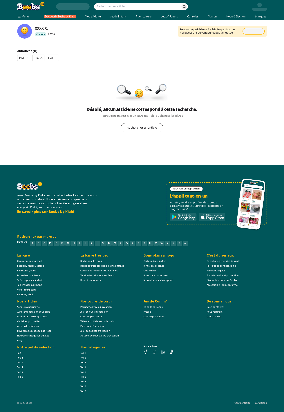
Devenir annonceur (90, 280)
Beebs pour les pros (91, 261)
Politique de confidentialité (221, 266)
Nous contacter (215, 307)
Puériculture (143, 16)
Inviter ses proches (154, 266)
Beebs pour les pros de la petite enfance (102, 266)
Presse (147, 312)
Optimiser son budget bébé (32, 317)
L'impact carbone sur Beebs (222, 280)
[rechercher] (184, 7)
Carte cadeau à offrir (155, 261)
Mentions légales (216, 271)
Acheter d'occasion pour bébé (33, 312)
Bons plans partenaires (156, 276)
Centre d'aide (214, 317)
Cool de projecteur (154, 317)
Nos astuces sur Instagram (158, 280)
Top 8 (83, 387)
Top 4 (20, 367)
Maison (212, 16)
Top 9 (83, 391)
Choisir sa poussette (28, 321)
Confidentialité (242, 403)
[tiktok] (171, 352)
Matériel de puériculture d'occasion (99, 336)
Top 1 (20, 353)
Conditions (261, 403)
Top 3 (20, 363)
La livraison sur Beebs (28, 276)
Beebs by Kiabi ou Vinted (30, 266)
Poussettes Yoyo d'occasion (96, 307)
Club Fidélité (150, 271)
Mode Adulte (93, 16)
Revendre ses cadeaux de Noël (34, 331)
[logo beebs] (34, 6)
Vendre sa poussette (28, 307)
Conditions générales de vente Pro (99, 271)
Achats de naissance (28, 326)
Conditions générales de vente (223, 261)
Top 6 (20, 377)
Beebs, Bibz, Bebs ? (27, 271)
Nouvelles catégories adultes (33, 336)
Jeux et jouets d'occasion (94, 312)
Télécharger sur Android (30, 280)
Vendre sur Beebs (26, 290)
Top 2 (20, 358)
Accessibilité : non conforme (222, 285)
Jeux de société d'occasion (95, 331)
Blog (19, 341)
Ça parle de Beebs (153, 307)
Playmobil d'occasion (92, 326)
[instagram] (154, 352)
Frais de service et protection (223, 276)
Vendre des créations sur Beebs (97, 276)
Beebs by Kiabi (25, 295)
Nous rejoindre (215, 312)
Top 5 (20, 372)
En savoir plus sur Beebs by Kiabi (46, 212)
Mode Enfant (118, 16)
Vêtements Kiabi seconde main (97, 321)
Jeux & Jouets (169, 16)
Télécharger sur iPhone (29, 285)
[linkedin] (163, 352)
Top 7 (83, 382)
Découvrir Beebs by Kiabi (60, 16)
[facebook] (146, 352)
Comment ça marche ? (29, 261)
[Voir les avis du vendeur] (45, 34)
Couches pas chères (91, 317)
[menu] (23, 17)
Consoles (192, 16)
